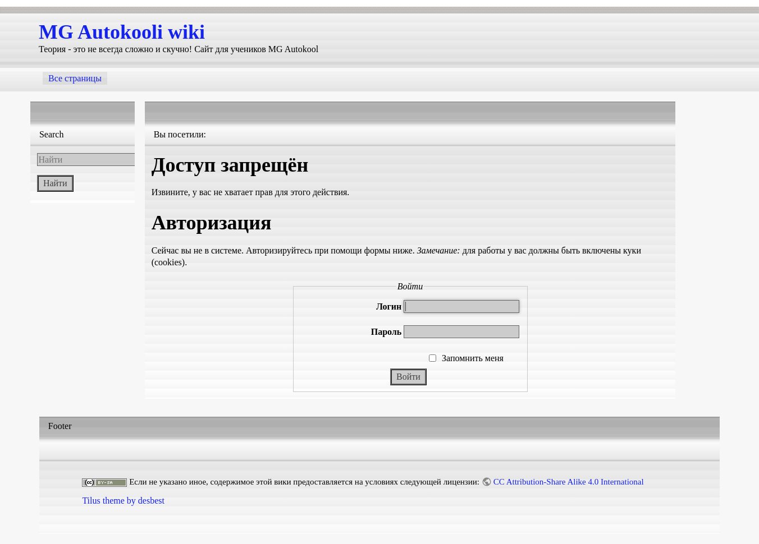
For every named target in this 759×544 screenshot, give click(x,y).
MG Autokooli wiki (122, 32)
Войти (408, 376)
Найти (55, 183)
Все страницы (75, 78)
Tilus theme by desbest (123, 500)
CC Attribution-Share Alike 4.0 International (568, 481)
